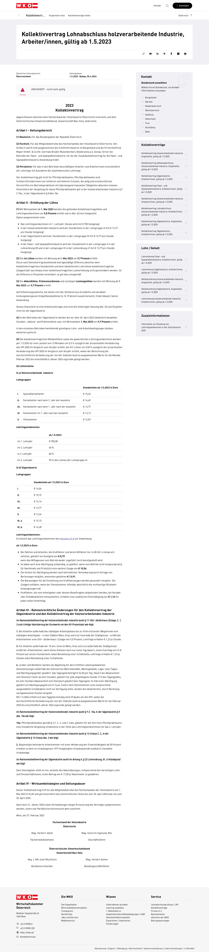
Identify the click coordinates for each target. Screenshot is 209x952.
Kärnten (147, 101)
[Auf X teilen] (178, 54)
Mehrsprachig (100, 948)
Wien (145, 131)
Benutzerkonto (158, 914)
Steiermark (148, 118)
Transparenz (67, 910)
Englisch (111, 948)
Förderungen (112, 923)
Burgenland (148, 97)
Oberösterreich (150, 110)
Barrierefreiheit (135, 948)
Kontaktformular (26, 936)
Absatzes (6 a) (67, 538)
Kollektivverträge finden (79, 15)
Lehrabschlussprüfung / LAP (164, 904)
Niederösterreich (151, 105)
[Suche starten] (167, 6)
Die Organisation (69, 904)
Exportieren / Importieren (118, 920)
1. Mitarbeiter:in (113, 910)
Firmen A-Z (156, 910)
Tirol (145, 123)
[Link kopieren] (143, 54)
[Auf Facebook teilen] (171, 54)
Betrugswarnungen (160, 920)
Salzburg (147, 114)
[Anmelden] (182, 6)
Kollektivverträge (35, 15)
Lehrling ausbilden (115, 907)
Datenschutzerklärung (153, 948)
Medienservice (68, 920)
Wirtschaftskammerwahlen (74, 907)
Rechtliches (66, 914)
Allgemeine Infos (57, 15)
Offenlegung (122, 948)
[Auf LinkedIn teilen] (157, 54)
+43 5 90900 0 (24, 923)
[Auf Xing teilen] (164, 54)
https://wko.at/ (25, 932)
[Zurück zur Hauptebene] (19, 15)
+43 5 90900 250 (25, 928)
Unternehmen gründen (117, 904)
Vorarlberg (148, 127)
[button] (186, 15)
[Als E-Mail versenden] (150, 54)
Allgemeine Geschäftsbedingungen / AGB (125, 914)
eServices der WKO (160, 917)
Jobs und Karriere (69, 917)
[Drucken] (185, 54)
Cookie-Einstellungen (173, 948)
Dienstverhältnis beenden (118, 917)
